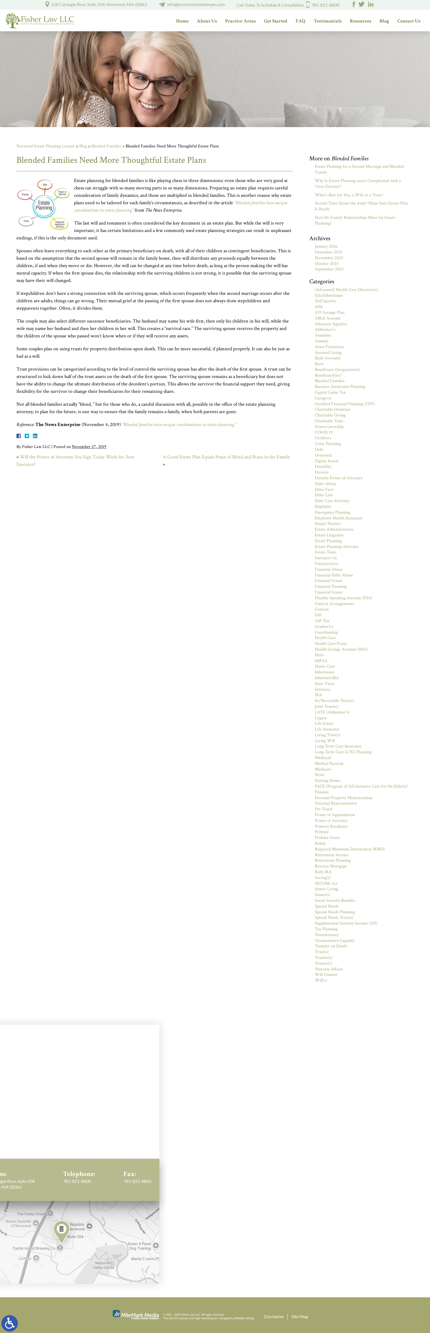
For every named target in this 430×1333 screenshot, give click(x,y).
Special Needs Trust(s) (334, 917)
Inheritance (324, 672)
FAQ (300, 21)
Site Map (300, 1316)
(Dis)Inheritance (329, 295)
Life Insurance (327, 729)
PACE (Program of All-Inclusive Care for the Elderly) (361, 786)
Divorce (322, 472)
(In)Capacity (325, 301)
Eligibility (323, 506)
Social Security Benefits (335, 900)
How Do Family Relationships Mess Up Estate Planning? (355, 220)
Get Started (275, 21)
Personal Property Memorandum (344, 798)
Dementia (323, 455)
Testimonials (328, 21)
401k (319, 307)
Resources (360, 21)
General (322, 609)
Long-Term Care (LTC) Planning (343, 752)
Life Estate (324, 723)
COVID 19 (324, 432)
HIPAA (321, 661)
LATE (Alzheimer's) (332, 712)
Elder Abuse (325, 484)
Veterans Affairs (329, 969)
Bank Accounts (328, 358)
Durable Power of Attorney (339, 478)
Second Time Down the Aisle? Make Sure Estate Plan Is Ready (361, 206)
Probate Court (327, 838)
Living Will (325, 741)
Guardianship (326, 632)
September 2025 (329, 269)
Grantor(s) (324, 626)
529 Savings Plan (329, 312)
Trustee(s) (323, 957)
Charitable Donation (332, 409)
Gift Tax (322, 621)
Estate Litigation (329, 535)
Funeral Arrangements (334, 604)
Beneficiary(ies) (328, 375)
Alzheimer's (325, 329)
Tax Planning (326, 929)
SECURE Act (326, 883)
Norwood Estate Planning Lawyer (45, 146)
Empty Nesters (328, 524)
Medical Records (329, 763)
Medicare (323, 769)
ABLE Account (328, 318)
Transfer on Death (331, 946)
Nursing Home (327, 780)
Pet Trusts (324, 809)
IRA (318, 695)
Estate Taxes (325, 552)
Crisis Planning (328, 444)
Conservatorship (329, 427)
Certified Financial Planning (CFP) (345, 404)
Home (182, 21)
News (319, 775)
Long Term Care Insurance (338, 746)
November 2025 (329, 258)
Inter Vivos (325, 684)
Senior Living (326, 889)
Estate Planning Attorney (336, 547)
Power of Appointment (335, 815)
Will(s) (321, 980)
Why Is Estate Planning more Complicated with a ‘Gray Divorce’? (358, 183)
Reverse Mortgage (331, 866)
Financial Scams (329, 592)
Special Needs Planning (335, 912)
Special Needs (327, 906)
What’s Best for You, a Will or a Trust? (349, 195)
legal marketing (203, 1318)
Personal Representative (336, 803)
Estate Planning (328, 541)
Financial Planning (331, 586)
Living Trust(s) (328, 735)
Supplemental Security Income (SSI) (346, 923)
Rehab (320, 843)
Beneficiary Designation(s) (337, 370)
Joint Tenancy (326, 706)
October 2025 (327, 264)
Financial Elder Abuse (334, 575)
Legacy (321, 718)
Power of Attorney (331, 821)
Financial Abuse (329, 569)
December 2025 (329, 252)
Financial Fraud (328, 581)
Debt (319, 449)
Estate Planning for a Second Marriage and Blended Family (359, 169)
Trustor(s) (323, 963)
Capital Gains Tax (330, 392)
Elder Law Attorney (332, 501)
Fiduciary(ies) (326, 564)
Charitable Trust (329, 421)
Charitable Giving (330, 415)
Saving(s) (323, 878)
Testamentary (327, 935)
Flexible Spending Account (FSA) (343, 598)
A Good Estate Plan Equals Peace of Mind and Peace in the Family (226, 457)
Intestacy (322, 689)
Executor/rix (326, 558)
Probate (322, 832)
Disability (323, 466)
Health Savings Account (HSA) (341, 649)
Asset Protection (329, 347)
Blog (384, 21)
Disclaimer (274, 1316)
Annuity (322, 341)
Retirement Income (332, 855)
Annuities (323, 335)
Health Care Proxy (331, 643)
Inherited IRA (327, 678)
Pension (322, 792)
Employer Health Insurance (338, 518)
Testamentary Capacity (335, 940)
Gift (318, 615)
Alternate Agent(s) (331, 324)
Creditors (323, 438)
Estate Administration (334, 529)
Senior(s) (322, 895)
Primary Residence (331, 826)
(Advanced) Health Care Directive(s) (346, 290)
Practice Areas (240, 21)
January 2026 (326, 246)
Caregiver (323, 398)
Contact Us (408, 21)
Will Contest (326, 975)
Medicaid (323, 758)
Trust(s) (322, 952)
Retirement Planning (333, 860)
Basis (319, 364)
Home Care (325, 666)
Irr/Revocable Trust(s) (334, 701)
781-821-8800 (325, 4)
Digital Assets (327, 461)
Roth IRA (323, 872)
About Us (207, 21)
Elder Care (324, 489)
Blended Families (106, 146)
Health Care (325, 638)
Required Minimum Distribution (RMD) (350, 849)
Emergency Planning (332, 512)
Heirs (319, 655)
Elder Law (324, 495)
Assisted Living (328, 352)
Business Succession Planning (340, 387)
